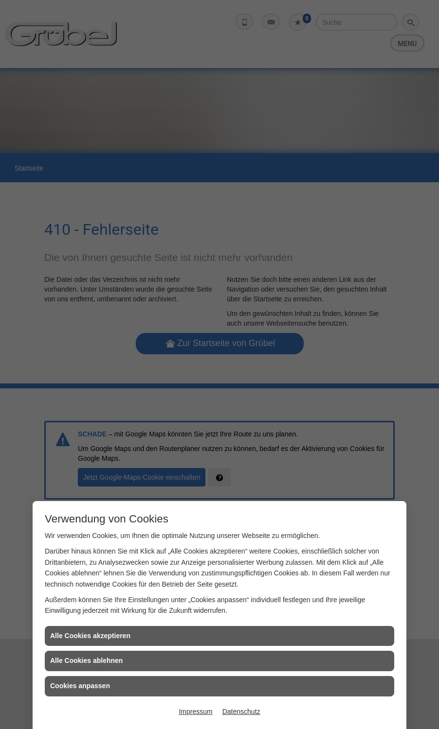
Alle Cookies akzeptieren (90, 636)
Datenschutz (241, 711)
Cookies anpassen (80, 686)
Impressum (195, 711)
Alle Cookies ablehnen (86, 660)
